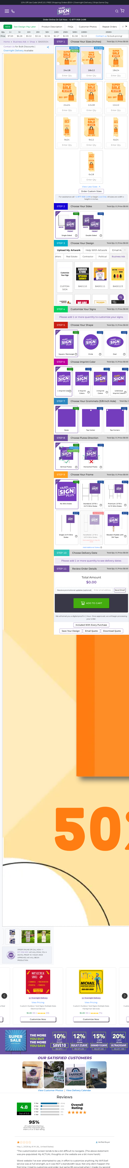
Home (7, 41)
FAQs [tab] (70, 26)
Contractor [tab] (88, 256)
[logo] (63, 10)
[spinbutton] (67, 75)
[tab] (20, 26)
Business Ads (19, 41)
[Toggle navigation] (6, 11)
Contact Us (9, 46)
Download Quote (112, 631)
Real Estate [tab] (71, 256)
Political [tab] (103, 256)
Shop (32, 41)
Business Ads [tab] (118, 256)
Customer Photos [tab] (88, 26)
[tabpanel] (91, 279)
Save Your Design (71, 631)
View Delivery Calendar (78, 1090)
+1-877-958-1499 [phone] (77, 19)
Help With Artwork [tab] (96, 250)
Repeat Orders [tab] (109, 26)
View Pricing (38, 1002)
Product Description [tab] (52, 26)
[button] (116, 11)
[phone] (12, 11)
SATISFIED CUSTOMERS (64, 1058)
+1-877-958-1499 (83, 197)
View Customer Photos (50, 1090)
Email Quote (91, 631)
